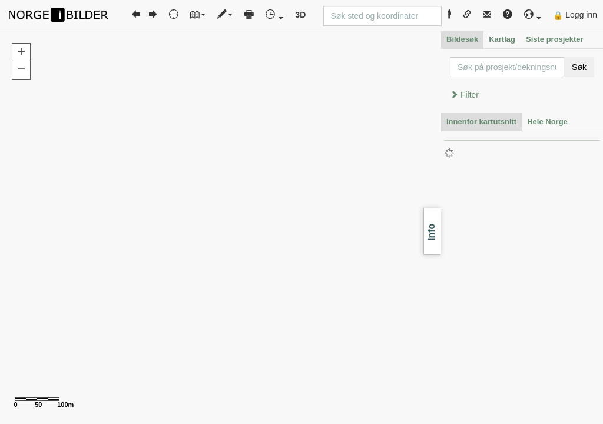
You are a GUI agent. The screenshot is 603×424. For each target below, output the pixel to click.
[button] (533, 15)
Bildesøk (462, 39)
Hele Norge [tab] (547, 121)
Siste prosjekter (555, 39)
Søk (579, 67)
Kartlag (502, 39)
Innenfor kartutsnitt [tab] (481, 121)
